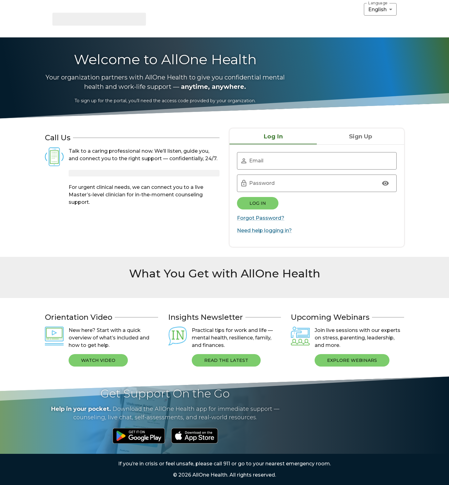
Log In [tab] (273, 136)
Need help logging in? (264, 230)
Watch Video (98, 360)
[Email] (318, 161)
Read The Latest (226, 360)
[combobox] (380, 9)
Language (378, 3)
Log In (257, 203)
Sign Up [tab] (360, 136)
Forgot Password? (260, 218)
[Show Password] (385, 183)
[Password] (310, 183)
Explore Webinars (352, 360)
